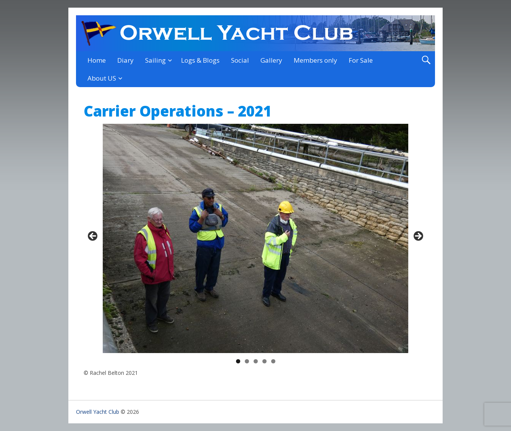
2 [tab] (247, 361)
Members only (315, 60)
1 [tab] (238, 361)
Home (96, 60)
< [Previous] (93, 236)
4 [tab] (264, 361)
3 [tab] (256, 361)
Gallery (271, 60)
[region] (255, 238)
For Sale (361, 60)
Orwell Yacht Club (97, 411)
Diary (125, 60)
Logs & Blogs (200, 60)
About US (101, 78)
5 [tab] (273, 361)
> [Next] (418, 236)
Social (240, 60)
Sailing (155, 60)
